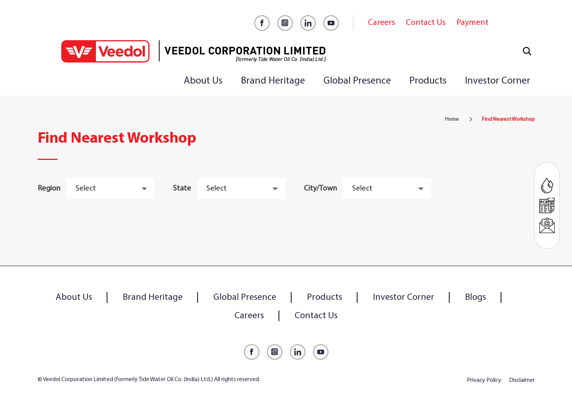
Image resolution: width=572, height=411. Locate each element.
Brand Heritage (273, 81)
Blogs (475, 297)
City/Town (320, 188)
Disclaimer (522, 380)
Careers (381, 22)
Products (428, 81)
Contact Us (426, 22)
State (182, 188)
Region (49, 188)
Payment (472, 22)
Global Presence (357, 81)
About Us (203, 81)
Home (452, 119)
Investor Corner (497, 81)
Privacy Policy (484, 380)
